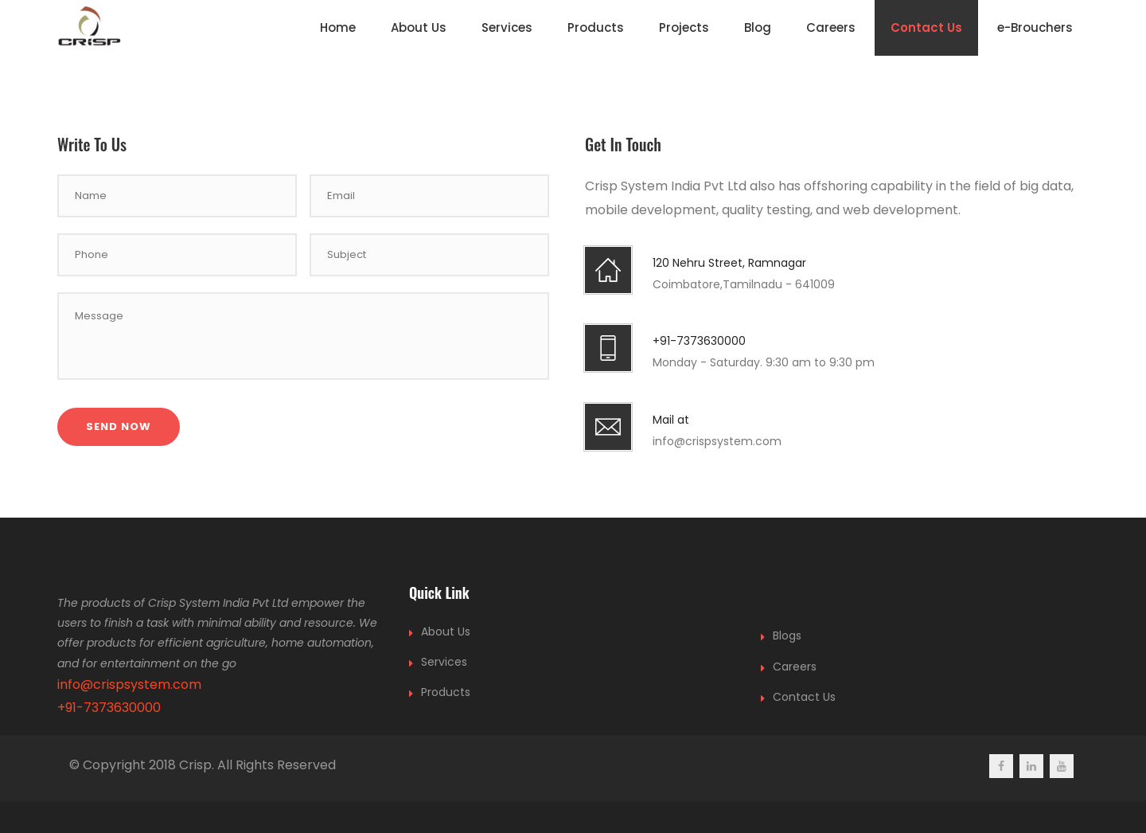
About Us (418, 27)
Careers (831, 27)
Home (338, 27)
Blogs (787, 635)
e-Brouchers (1035, 27)
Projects (684, 27)
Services (506, 27)
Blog (757, 27)
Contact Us (926, 27)
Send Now (118, 426)
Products (595, 27)
